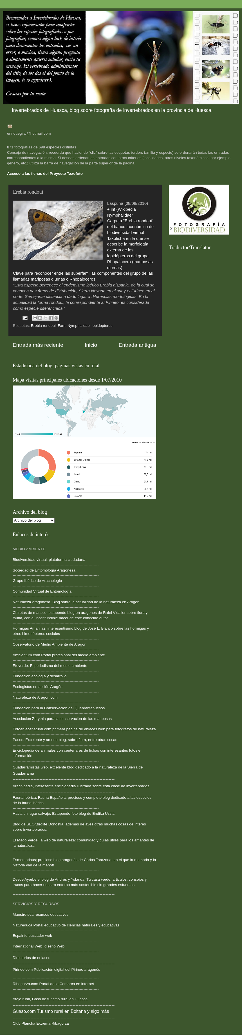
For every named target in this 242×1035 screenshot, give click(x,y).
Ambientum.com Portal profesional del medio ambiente (59, 655)
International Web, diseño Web (38, 946)
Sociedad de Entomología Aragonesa (44, 570)
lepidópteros (102, 325)
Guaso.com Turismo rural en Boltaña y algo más (61, 1011)
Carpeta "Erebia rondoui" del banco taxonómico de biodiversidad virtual (130, 227)
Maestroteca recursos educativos (40, 914)
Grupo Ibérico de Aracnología (37, 581)
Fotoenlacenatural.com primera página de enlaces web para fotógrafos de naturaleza (84, 729)
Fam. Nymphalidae (73, 325)
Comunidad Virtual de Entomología (42, 591)
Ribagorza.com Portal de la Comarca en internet (53, 984)
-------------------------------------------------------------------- (56, 623)
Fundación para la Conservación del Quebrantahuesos (59, 708)
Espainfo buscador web (32, 935)
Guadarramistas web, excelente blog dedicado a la (55, 767)
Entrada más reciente (38, 345)
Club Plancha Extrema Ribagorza (41, 1023)
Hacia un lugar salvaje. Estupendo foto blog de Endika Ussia (64, 813)
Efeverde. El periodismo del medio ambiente (50, 666)
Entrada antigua (137, 345)
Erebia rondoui (43, 325)
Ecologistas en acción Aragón (37, 687)
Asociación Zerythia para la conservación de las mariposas (62, 719)
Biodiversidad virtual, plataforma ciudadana (49, 559)
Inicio (91, 345)
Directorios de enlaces (31, 958)
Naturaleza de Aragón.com (35, 697)
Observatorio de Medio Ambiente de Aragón (49, 644)
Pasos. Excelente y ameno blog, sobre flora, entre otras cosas (65, 740)
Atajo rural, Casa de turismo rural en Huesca (50, 999)
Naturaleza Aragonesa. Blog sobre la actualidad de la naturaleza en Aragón (76, 602)
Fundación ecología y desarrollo (39, 676)
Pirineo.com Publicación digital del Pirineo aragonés (56, 969)
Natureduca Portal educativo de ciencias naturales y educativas (66, 925)
